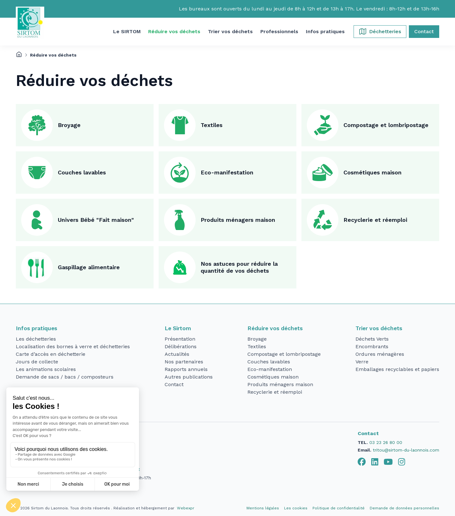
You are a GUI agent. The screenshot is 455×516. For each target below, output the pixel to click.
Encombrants (371, 346)
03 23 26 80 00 (385, 442)
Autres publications (189, 377)
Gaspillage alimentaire (89, 267)
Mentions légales (262, 508)
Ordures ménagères (379, 354)
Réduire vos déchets (275, 328)
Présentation (180, 339)
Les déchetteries (36, 339)
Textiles (211, 125)
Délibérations (181, 346)
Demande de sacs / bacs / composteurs (64, 377)
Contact (174, 384)
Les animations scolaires (46, 369)
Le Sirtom (178, 328)
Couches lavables (82, 172)
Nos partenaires (184, 362)
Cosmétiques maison (372, 172)
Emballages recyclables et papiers (397, 369)
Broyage (69, 125)
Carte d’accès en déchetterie (50, 354)
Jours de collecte (37, 362)
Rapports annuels (186, 369)
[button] (126, 32)
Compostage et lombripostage (385, 125)
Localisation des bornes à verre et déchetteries (73, 346)
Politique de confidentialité (338, 508)
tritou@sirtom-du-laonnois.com (406, 449)
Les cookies (295, 508)
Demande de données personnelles (404, 508)
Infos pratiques (36, 328)
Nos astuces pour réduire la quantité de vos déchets (239, 267)
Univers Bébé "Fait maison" (96, 219)
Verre (361, 362)
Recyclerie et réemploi (375, 219)
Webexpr (185, 508)
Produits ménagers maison (238, 219)
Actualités (177, 354)
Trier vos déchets (378, 328)
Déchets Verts (372, 339)
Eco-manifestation (227, 172)
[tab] (362, 462)
